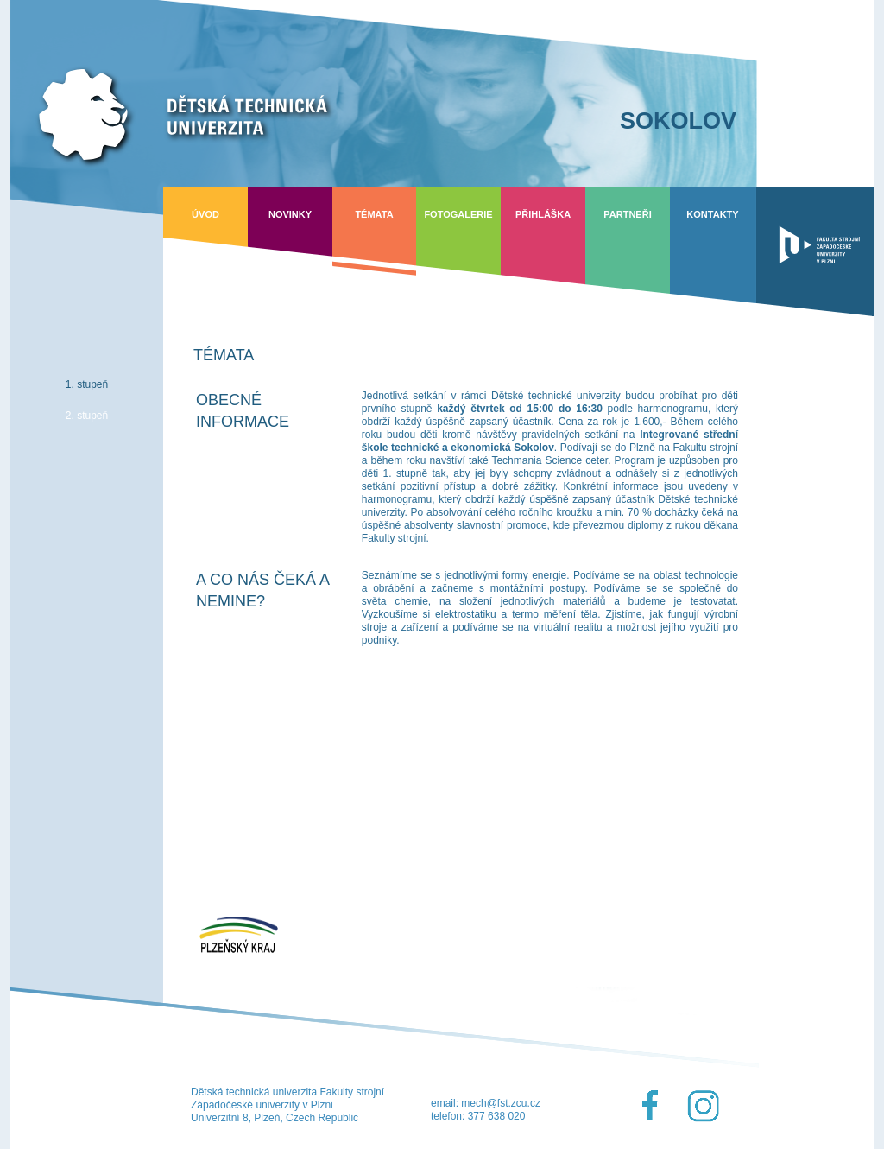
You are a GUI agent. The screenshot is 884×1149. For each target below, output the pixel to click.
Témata (374, 214)
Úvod (205, 214)
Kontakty (712, 214)
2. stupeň (87, 415)
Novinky (290, 214)
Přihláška (543, 214)
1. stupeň (87, 384)
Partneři (627, 214)
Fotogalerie (458, 214)
